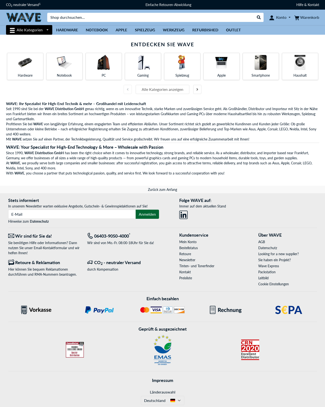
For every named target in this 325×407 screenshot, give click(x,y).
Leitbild (263, 278)
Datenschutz (39, 221)
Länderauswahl (162, 392)
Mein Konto (188, 242)
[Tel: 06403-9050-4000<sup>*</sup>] (123, 236)
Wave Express (268, 266)
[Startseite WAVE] (24, 17)
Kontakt (185, 272)
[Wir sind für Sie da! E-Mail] (44, 236)
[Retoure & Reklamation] (44, 262)
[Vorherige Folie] (128, 89)
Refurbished (205, 29)
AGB (261, 242)
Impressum (162, 380)
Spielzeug (145, 29)
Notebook (97, 29)
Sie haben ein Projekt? (274, 260)
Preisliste (185, 278)
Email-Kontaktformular (50, 248)
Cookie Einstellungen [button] (273, 284)
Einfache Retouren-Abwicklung (168, 5)
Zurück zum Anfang (162, 189)
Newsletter (187, 260)
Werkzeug (174, 29)
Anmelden (147, 214)
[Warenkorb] (306, 17)
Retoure (185, 254)
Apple (121, 29)
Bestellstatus (188, 248)
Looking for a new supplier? (278, 254)
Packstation (267, 272)
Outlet (233, 29)
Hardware (67, 29)
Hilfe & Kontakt (307, 5)
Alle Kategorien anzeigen (162, 89)
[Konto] (279, 17)
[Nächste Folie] (197, 89)
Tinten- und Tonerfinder (196, 266)
